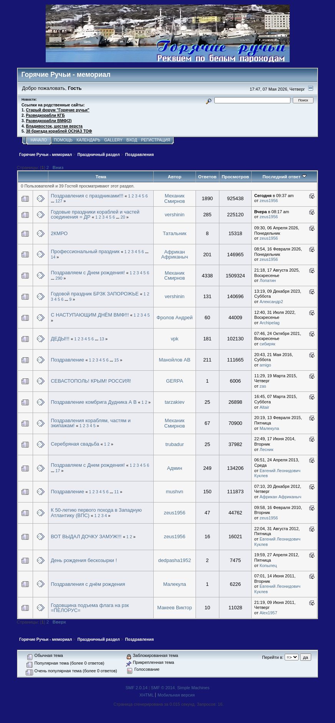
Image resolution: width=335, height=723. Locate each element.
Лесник (267, 449)
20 (123, 217)
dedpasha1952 (174, 560)
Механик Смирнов (174, 198)
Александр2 (271, 301)
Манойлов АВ (174, 360)
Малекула (269, 428)
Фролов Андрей (174, 317)
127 (58, 201)
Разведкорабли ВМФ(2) (48, 121)
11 (116, 491)
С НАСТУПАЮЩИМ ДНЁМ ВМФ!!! (90, 315)
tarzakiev (175, 402)
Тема (101, 176)
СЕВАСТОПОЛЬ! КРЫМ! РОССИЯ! (91, 381)
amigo (265, 365)
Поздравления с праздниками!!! (87, 196)
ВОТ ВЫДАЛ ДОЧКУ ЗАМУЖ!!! (86, 536)
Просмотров (235, 176)
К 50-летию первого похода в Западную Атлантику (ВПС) (96, 512)
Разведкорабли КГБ (45, 115)
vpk (174, 339)
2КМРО (59, 233)
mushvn (174, 491)
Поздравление (67, 360)
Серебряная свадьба (75, 444)
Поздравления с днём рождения (88, 584)
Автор (174, 176)
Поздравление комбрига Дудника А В (93, 402)
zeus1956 (269, 200)
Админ (174, 468)
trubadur (174, 444)
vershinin (175, 214)
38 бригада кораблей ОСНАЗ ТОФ (59, 131)
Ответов (207, 176)
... (53, 201)
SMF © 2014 (163, 687)
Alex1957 (268, 612)
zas (263, 386)
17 (57, 470)
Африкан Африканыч (174, 254)
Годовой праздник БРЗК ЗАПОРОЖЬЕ (95, 294)
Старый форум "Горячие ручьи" (57, 110)
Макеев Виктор (174, 607)
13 (102, 339)
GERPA (174, 381)
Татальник (174, 233)
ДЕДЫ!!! (60, 339)
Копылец (268, 565)
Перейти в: (272, 657)
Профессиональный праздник (85, 251)
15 (116, 360)
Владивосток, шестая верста (54, 126)
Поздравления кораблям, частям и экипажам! (91, 423)
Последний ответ (284, 176)
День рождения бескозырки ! (84, 560)
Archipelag (270, 322)
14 (53, 257)
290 (58, 278)
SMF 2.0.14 (137, 687)
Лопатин (268, 280)
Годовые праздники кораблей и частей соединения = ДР (95, 214)
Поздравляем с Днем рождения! (88, 272)
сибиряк (267, 344)
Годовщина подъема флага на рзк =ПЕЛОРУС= (90, 608)
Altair (264, 407)
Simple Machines (193, 687)
